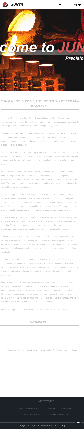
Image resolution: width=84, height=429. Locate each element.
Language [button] (77, 5)
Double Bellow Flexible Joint (59, 414)
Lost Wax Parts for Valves (32, 414)
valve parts (52, 408)
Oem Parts (67, 408)
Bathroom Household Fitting (30, 408)
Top (78, 422)
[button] (60, 4)
